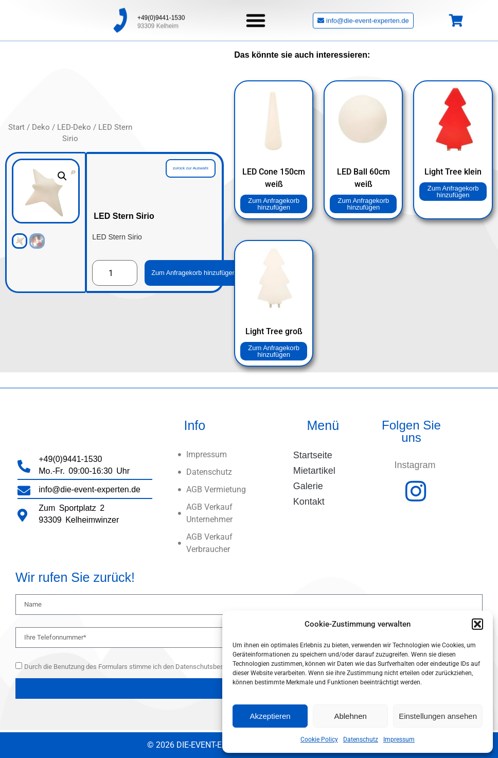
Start (16, 127)
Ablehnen (350, 716)
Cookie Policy (319, 739)
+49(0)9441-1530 (161, 14)
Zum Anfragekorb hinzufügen (198, 273)
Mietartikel (314, 471)
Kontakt (309, 501)
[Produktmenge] (114, 273)
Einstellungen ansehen (438, 716)
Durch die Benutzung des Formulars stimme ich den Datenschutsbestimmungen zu (144, 666)
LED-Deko (74, 127)
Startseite (312, 455)
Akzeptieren (270, 716)
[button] (477, 624)
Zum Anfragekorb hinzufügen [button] (274, 204)
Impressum (399, 739)
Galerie (308, 486)
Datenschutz (360, 739)
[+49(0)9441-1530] (120, 16)
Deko (41, 127)
